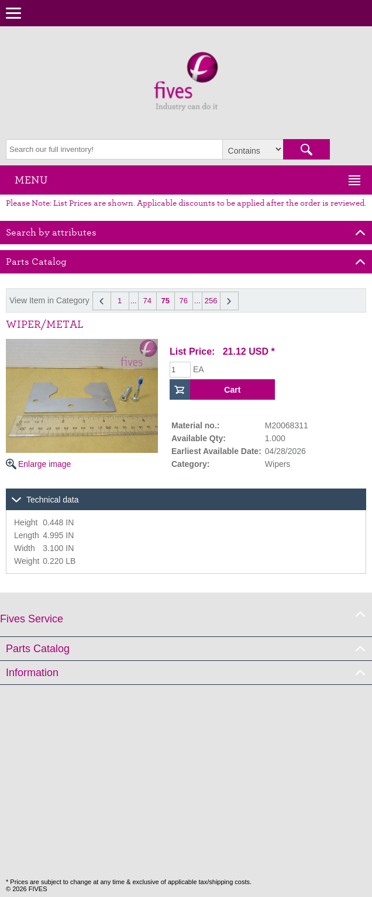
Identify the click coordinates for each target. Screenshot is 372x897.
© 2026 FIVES (26, 888)
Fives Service (31, 619)
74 (147, 300)
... (133, 300)
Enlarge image (82, 404)
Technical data (52, 499)
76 (183, 300)
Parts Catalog (38, 648)
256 (211, 300)
